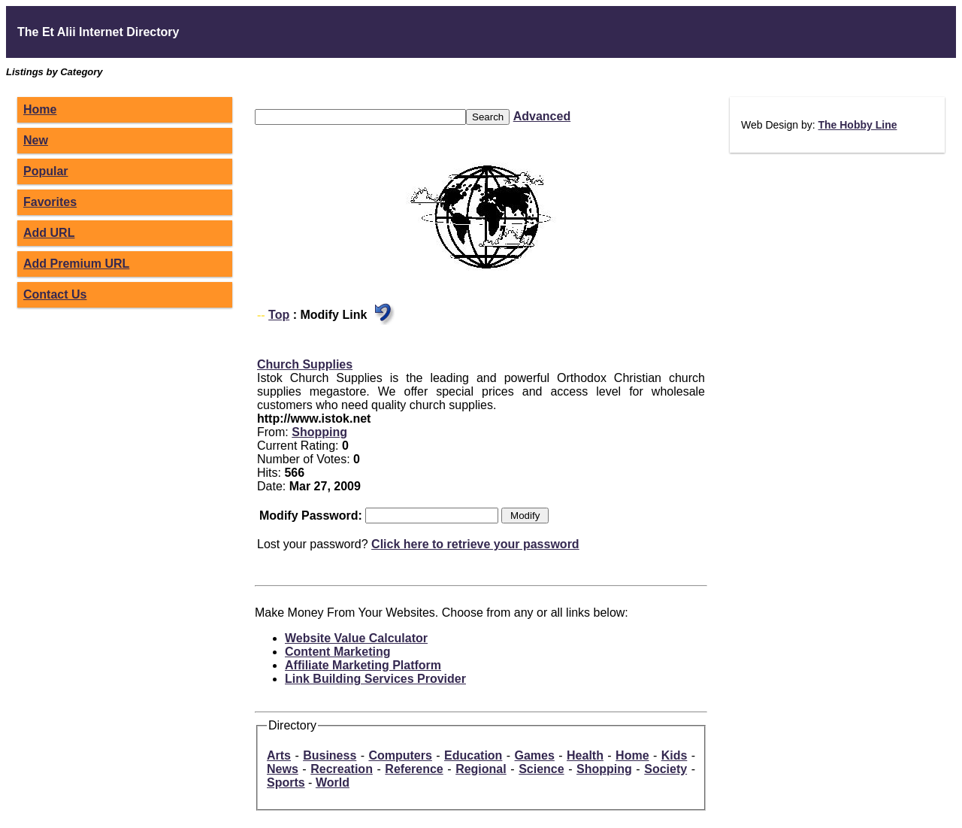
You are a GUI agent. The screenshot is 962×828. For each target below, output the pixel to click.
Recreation (341, 769)
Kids (674, 755)
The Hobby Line (857, 125)
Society (665, 769)
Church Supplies (304, 364)
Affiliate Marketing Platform (363, 665)
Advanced (541, 116)
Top (278, 314)
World (332, 782)
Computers (399, 755)
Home (39, 109)
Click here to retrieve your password (475, 544)
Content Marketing (337, 651)
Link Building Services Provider (375, 678)
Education (473, 755)
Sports (286, 782)
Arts (279, 755)
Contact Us (54, 294)
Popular (45, 171)
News (282, 769)
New (35, 140)
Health (585, 755)
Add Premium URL (76, 263)
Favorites (50, 202)
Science (541, 769)
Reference (414, 769)
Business (329, 755)
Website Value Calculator (356, 638)
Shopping (319, 432)
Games (535, 755)
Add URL (48, 232)
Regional (481, 769)
